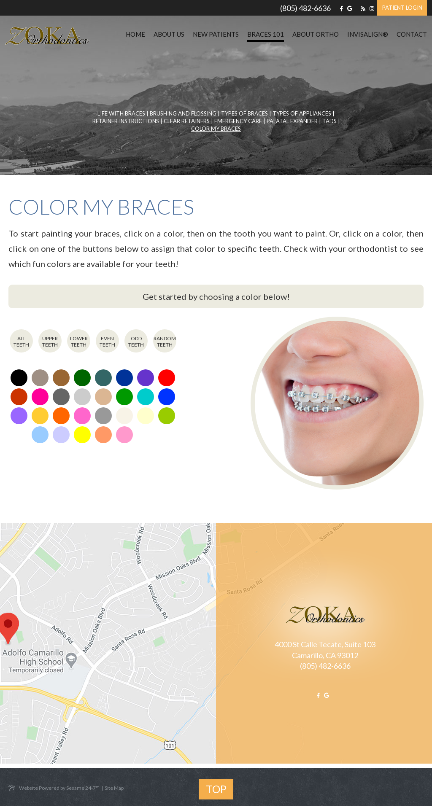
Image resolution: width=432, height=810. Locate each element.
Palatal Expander (292, 121)
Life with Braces (121, 113)
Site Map (114, 788)
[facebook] (341, 8)
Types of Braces (244, 113)
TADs (329, 121)
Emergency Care (238, 121)
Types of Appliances (302, 113)
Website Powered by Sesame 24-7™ (54, 788)
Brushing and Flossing (183, 113)
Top (216, 789)
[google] (349, 8)
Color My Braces (216, 128)
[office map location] (112, 643)
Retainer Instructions (125, 121)
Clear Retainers (187, 121)
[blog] (363, 8)
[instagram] (372, 8)
